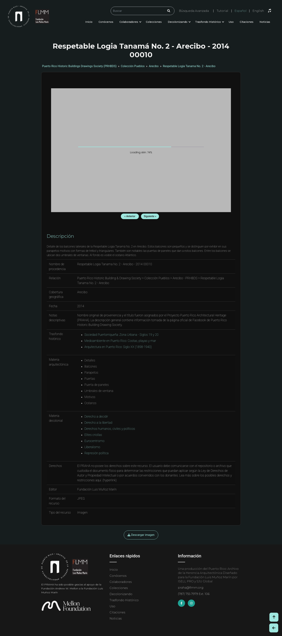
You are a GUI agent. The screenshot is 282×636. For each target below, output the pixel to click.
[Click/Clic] (168, 11)
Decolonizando (177, 22)
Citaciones (246, 22)
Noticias (265, 22)
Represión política (96, 453)
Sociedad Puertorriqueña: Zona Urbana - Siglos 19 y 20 (121, 334)
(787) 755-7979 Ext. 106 (194, 594)
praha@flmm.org (190, 587)
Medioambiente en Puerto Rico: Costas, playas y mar (120, 341)
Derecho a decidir (96, 416)
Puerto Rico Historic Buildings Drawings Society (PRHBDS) (79, 66)
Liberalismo (92, 447)
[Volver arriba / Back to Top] (273, 617)
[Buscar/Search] (142, 11)
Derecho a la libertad (98, 422)
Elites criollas (93, 435)
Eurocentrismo (94, 441)
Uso (231, 22)
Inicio (88, 22)
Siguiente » (150, 216)
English (258, 11)
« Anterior (129, 216)
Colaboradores (128, 22)
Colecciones (154, 22)
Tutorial (222, 11)
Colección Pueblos (133, 66)
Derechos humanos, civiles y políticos (109, 429)
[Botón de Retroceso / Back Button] (273, 627)
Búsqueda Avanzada (194, 11)
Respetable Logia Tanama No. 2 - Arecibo (189, 66)
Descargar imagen (141, 535)
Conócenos (106, 22)
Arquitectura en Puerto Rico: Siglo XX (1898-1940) (118, 347)
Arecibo (154, 66)
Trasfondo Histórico (208, 22)
